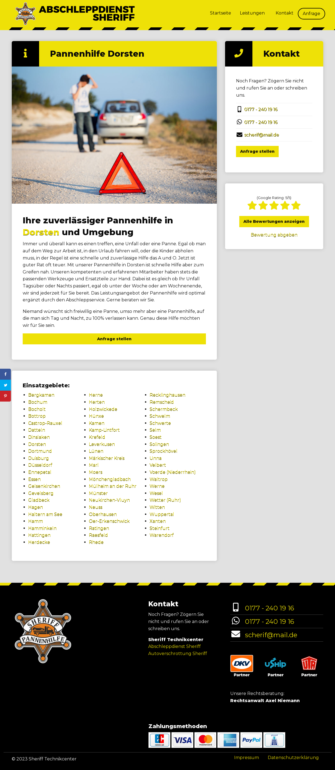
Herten (97, 402)
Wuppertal (162, 514)
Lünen (96, 451)
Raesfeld (98, 535)
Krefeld (97, 437)
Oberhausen (103, 514)
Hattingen (39, 535)
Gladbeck (38, 500)
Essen (34, 479)
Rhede (96, 542)
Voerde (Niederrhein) (173, 472)
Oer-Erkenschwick (109, 521)
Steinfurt (160, 528)
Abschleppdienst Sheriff (174, 646)
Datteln (36, 429)
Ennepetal (39, 472)
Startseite (220, 13)
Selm (155, 429)
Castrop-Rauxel (45, 423)
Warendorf (162, 535)
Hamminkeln (42, 528)
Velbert (158, 465)
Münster (98, 493)
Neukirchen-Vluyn (109, 500)
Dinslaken (39, 437)
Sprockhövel (163, 451)
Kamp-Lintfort (104, 429)
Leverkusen (102, 444)
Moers (95, 472)
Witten (157, 507)
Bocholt (37, 409)
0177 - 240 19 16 (260, 109)
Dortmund (40, 451)
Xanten (158, 521)
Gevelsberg (41, 493)
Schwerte (160, 423)
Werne (157, 486)
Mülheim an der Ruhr (112, 486)
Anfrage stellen (114, 338)
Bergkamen (41, 394)
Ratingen (99, 528)
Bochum (37, 402)
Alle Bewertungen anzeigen (274, 221)
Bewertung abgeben (274, 234)
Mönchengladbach (110, 479)
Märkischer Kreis (106, 458)
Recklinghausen (167, 394)
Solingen (159, 444)
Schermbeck (164, 409)
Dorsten (41, 232)
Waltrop (159, 479)
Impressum (246, 757)
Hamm (35, 521)
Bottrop (37, 416)
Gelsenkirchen (44, 486)
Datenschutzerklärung (293, 757)
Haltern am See (45, 514)
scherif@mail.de (261, 134)
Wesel (156, 493)
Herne (96, 394)
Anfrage (311, 13)
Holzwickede (103, 409)
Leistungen (252, 13)
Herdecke (39, 542)
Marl (94, 465)
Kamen (96, 423)
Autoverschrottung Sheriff (177, 653)
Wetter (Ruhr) (165, 500)
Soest (156, 437)
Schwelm (160, 416)
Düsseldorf (40, 465)
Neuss (95, 507)
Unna (156, 458)
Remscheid (162, 402)
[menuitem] (220, 13)
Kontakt (284, 13)
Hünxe (96, 416)
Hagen (35, 507)
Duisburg (38, 458)
